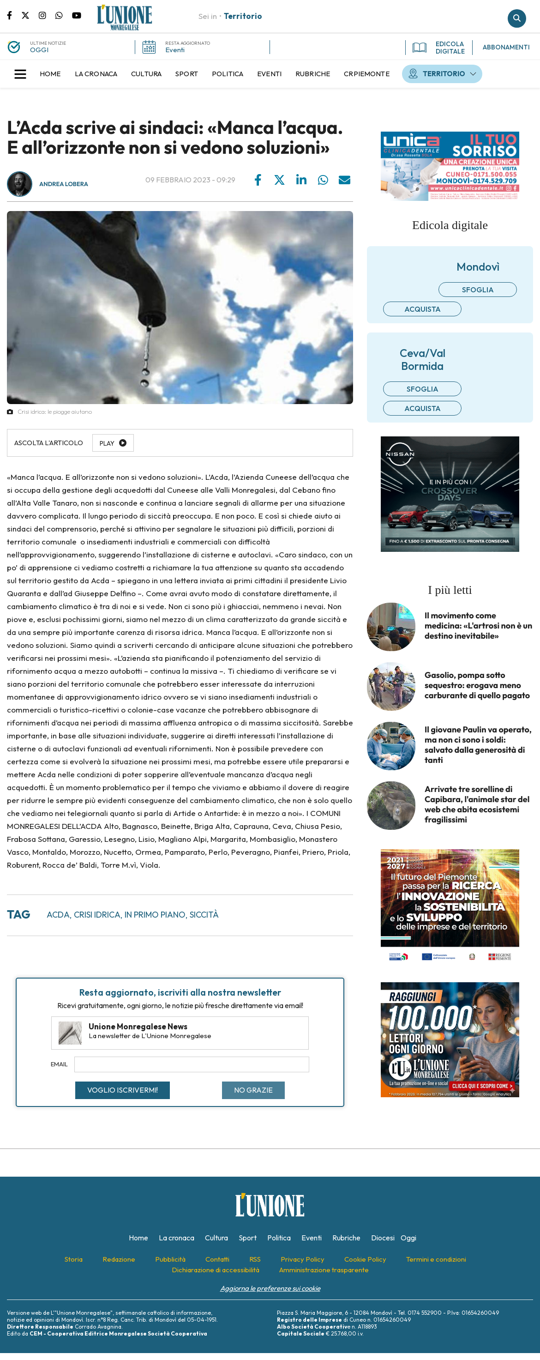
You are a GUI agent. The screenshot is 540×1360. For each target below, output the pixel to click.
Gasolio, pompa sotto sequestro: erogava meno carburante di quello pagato (477, 685)
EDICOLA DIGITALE (439, 47)
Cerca (517, 18)
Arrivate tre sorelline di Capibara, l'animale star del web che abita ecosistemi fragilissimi (477, 804)
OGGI (39, 49)
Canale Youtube (76, 14)
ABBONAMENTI (506, 47)
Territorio (243, 16)
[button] (20, 74)
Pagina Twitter (30, 14)
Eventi (175, 49)
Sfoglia (478, 289)
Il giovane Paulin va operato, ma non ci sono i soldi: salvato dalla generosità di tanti (478, 745)
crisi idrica (97, 914)
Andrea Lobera (63, 184)
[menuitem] (50, 74)
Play (107, 443)
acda (58, 914)
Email (59, 1064)
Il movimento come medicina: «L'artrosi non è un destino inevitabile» (478, 625)
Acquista (422, 309)
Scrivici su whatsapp (63, 14)
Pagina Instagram (47, 14)
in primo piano (155, 914)
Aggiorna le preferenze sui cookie (270, 1288)
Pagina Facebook (14, 14)
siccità (204, 914)
